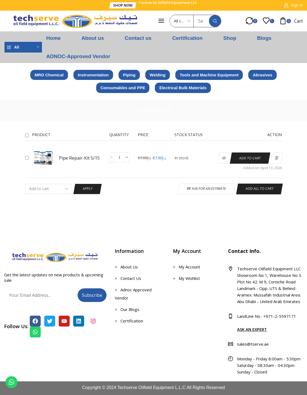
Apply (87, 189)
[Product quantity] (119, 157)
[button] (122, 5)
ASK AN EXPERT (252, 329)
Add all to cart (259, 189)
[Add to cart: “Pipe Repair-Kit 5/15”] (250, 158)
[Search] (215, 21)
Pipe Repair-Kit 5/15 (79, 158)
